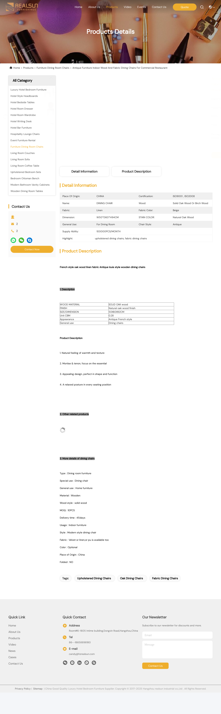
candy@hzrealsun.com (82, 654)
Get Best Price (169, 155)
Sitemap (38, 688)
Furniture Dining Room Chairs (53, 67)
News (11, 651)
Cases (12, 657)
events (141, 7)
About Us (14, 632)
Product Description (136, 171)
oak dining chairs (131, 578)
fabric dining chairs (165, 578)
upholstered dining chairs (94, 578)
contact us (159, 7)
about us (94, 7)
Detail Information (84, 171)
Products (28, 67)
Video (12, 644)
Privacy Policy (23, 688)
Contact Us (15, 663)
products (112, 7)
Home (78, 7)
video (127, 7)
